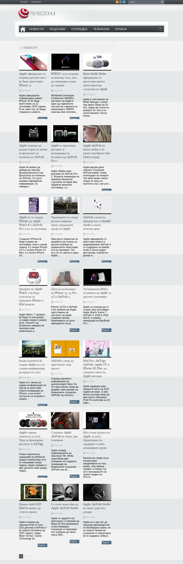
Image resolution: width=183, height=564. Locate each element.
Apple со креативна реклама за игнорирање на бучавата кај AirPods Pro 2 (64, 153)
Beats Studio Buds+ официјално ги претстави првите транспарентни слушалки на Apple (95, 81)
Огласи (121, 29)
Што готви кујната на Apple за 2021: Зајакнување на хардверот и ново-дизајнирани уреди (96, 440)
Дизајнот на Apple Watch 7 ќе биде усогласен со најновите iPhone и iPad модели (31, 296)
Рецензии (58, 29)
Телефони (101, 29)
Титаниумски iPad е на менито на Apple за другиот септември (97, 292)
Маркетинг (36, 2)
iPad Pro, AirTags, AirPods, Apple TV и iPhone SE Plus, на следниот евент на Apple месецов (96, 368)
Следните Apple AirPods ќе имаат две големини (64, 436)
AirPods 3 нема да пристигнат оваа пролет (62, 364)
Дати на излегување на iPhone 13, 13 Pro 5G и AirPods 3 (64, 292)
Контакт (24, 2)
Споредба (79, 29)
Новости (36, 29)
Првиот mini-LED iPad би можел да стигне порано (30, 507)
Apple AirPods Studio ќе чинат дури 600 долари (96, 507)
